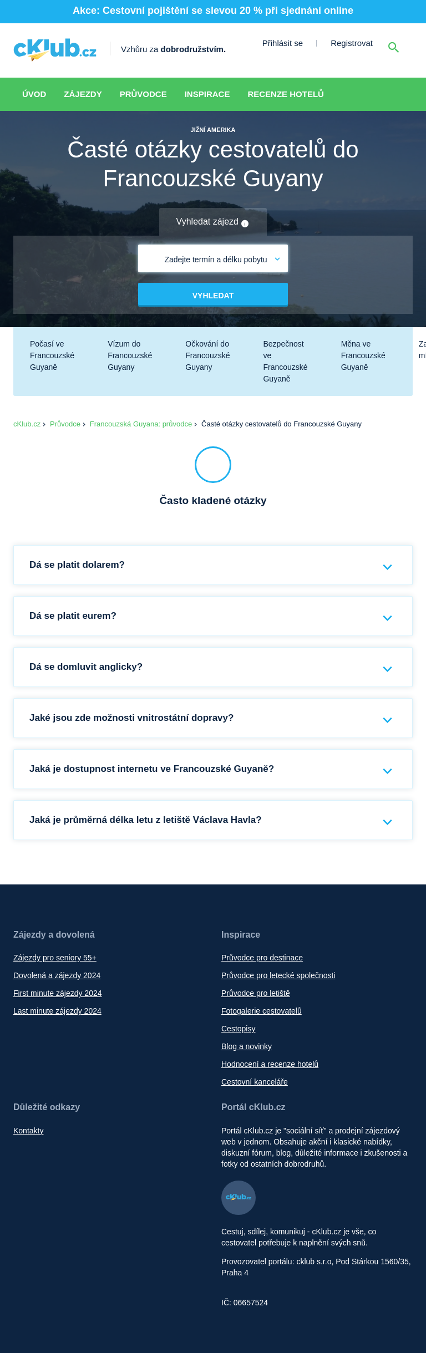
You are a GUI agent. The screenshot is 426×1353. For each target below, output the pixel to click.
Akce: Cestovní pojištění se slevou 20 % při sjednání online (213, 10)
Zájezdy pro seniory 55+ (55, 957)
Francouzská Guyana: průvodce (141, 424)
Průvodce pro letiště (255, 993)
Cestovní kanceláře (254, 1081)
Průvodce (143, 94)
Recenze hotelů (285, 94)
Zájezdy (83, 94)
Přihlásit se (282, 43)
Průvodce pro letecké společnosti (278, 975)
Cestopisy (238, 1028)
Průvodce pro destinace (262, 957)
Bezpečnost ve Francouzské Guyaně (285, 361)
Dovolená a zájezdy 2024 (56, 975)
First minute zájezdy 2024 (57, 993)
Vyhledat (213, 295)
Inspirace (207, 94)
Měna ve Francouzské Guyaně (363, 355)
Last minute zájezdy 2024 (57, 1010)
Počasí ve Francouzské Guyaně (52, 355)
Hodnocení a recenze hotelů (269, 1064)
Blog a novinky (246, 1046)
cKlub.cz (26, 424)
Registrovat (352, 43)
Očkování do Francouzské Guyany (207, 355)
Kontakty (28, 1130)
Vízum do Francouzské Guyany (130, 355)
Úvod (34, 94)
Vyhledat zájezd (213, 222)
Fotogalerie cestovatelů (261, 1010)
